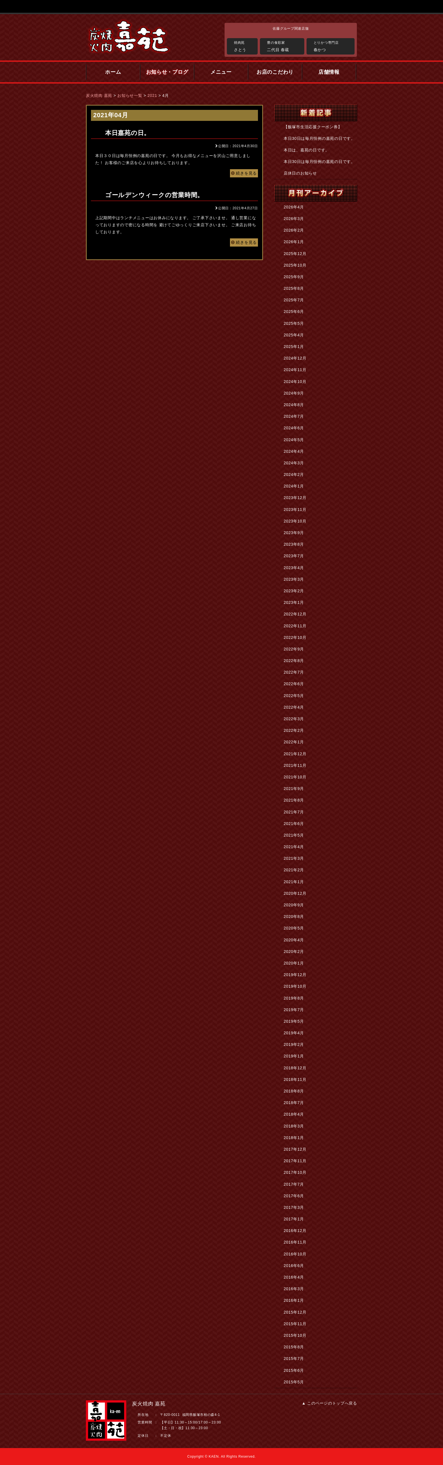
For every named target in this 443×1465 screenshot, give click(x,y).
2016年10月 (295, 1254)
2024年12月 (295, 358)
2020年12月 (295, 893)
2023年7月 (294, 556)
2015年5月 (294, 1382)
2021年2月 (294, 870)
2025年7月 (294, 300)
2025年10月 (295, 265)
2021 (152, 95)
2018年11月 (295, 1079)
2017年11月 (295, 1161)
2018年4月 (294, 1114)
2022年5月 (294, 695)
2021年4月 (294, 846)
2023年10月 (295, 521)
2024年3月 (294, 463)
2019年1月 (294, 1056)
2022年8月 (294, 660)
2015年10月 (295, 1335)
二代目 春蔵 (284, 45)
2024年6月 (294, 428)
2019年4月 (294, 1033)
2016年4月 (294, 1277)
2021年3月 (294, 858)
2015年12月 (295, 1312)
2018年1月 (294, 1137)
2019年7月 (294, 1009)
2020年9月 (294, 905)
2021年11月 (295, 765)
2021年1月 (294, 882)
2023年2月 (294, 591)
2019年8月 (294, 998)
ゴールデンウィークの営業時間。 (154, 195)
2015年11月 (295, 1324)
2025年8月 (294, 288)
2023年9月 (294, 532)
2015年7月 (294, 1358)
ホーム (113, 72)
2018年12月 (295, 1068)
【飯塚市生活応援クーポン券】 (313, 127)
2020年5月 (294, 928)
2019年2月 (294, 1044)
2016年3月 (294, 1288)
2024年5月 (294, 439)
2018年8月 (294, 1091)
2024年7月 (294, 416)
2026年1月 (294, 242)
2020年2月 (294, 951)
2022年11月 (295, 626)
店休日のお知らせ (300, 173)
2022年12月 (295, 614)
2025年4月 (294, 335)
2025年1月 (294, 346)
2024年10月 (295, 381)
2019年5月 (294, 1021)
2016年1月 (294, 1300)
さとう (244, 45)
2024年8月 (294, 404)
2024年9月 (294, 393)
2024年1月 (294, 486)
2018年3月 (294, 1126)
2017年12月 (295, 1149)
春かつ (333, 45)
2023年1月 (294, 602)
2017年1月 (294, 1219)
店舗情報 (329, 72)
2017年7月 (294, 1184)
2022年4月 (294, 707)
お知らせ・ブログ (167, 72)
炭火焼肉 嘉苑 (99, 95)
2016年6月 (294, 1265)
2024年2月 (294, 474)
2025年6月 (294, 311)
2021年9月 (294, 788)
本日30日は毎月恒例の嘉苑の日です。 (319, 138)
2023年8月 (294, 544)
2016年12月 (295, 1230)
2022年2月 (294, 730)
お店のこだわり (275, 72)
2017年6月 (294, 1196)
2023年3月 (294, 579)
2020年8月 (294, 916)
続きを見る (244, 173)
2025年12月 (295, 253)
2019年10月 (295, 986)
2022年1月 (294, 742)
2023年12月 (295, 497)
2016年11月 (295, 1242)
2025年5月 (294, 323)
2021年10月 (295, 777)
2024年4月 (294, 451)
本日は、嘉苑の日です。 (306, 150)
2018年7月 (294, 1102)
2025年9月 (294, 277)
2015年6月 (294, 1370)
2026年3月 (294, 218)
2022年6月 (294, 684)
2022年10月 (295, 637)
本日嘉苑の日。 (127, 132)
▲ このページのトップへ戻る (329, 1403)
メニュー (221, 72)
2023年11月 (295, 509)
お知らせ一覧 (129, 95)
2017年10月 (295, 1172)
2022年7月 (294, 672)
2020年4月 (294, 940)
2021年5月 (294, 835)
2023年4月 (294, 567)
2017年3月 (294, 1207)
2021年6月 (294, 823)
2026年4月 (294, 207)
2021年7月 (294, 812)
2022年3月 (294, 719)
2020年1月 (294, 963)
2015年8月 (294, 1347)
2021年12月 (295, 754)
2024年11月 (295, 369)
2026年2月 (294, 230)
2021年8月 (294, 800)
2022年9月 (294, 649)
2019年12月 (295, 974)
